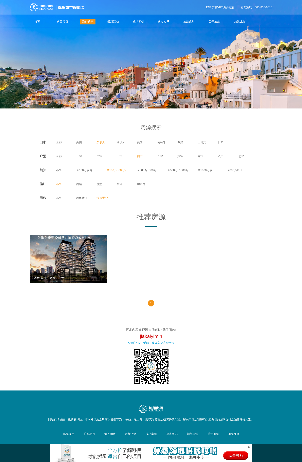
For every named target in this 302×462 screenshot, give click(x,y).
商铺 (79, 184)
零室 (200, 156)
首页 (37, 21)
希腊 (180, 142)
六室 (180, 156)
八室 (221, 156)
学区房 (141, 184)
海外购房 (87, 21)
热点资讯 (163, 21)
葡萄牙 (161, 142)
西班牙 (121, 142)
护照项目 (89, 434)
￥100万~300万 (116, 170)
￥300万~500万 (147, 170)
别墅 (99, 184)
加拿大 (100, 142)
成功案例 (138, 21)
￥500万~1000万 (178, 170)
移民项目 (62, 21)
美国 (79, 142)
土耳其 (202, 142)
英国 (140, 142)
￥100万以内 (84, 170)
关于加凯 (214, 21)
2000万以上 (235, 170)
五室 (160, 156)
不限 (59, 170)
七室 (241, 156)
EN (208, 7)
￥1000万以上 (206, 170)
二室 (99, 156)
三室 (119, 156)
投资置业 (102, 198)
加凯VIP (217, 7)
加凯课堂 (189, 21)
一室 (79, 156)
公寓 (119, 184)
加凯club (239, 21)
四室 (140, 156)
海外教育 (229, 7)
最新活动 (113, 21)
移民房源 (82, 198)
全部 (59, 142)
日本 (221, 142)
